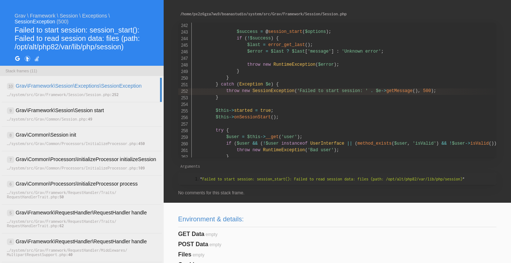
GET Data (191, 234)
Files (184, 254)
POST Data (193, 244)
